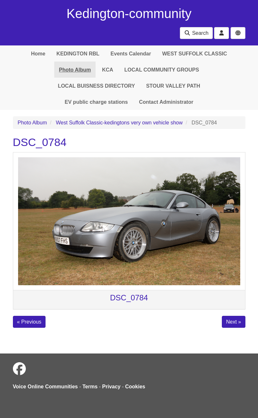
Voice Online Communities (45, 386)
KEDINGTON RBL (78, 53)
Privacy (111, 386)
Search (196, 33)
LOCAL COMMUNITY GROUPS (161, 70)
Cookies (135, 386)
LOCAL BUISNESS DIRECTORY (96, 86)
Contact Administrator (166, 102)
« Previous (29, 322)
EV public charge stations (96, 102)
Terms (90, 386)
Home (38, 53)
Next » (233, 322)
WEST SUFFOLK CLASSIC (194, 53)
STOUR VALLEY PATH (173, 86)
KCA (107, 70)
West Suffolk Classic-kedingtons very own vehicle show (119, 122)
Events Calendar (130, 53)
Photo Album (75, 70)
